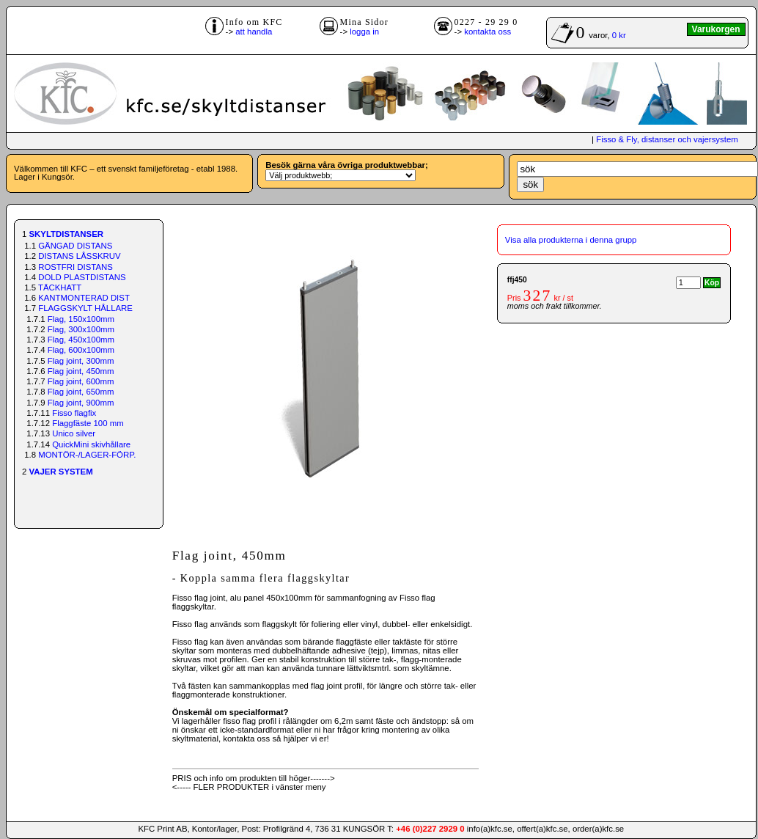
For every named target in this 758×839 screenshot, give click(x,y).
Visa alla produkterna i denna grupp (571, 239)
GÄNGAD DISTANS (75, 245)
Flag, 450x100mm (81, 339)
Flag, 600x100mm (81, 349)
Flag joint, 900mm (81, 402)
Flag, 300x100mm (81, 329)
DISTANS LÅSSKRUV (79, 256)
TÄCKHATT (59, 287)
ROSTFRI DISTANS (75, 267)
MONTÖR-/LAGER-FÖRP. (87, 454)
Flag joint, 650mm (81, 391)
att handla (253, 31)
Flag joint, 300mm (81, 360)
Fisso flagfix (74, 412)
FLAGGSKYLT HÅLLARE (85, 308)
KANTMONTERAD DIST (84, 297)
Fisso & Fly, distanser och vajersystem (666, 139)
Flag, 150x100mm (81, 319)
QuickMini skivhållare (91, 444)
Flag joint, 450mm (81, 371)
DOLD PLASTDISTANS (81, 277)
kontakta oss (487, 31)
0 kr (619, 35)
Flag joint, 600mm (81, 381)
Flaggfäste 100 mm (88, 423)
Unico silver (73, 433)
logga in (364, 31)
